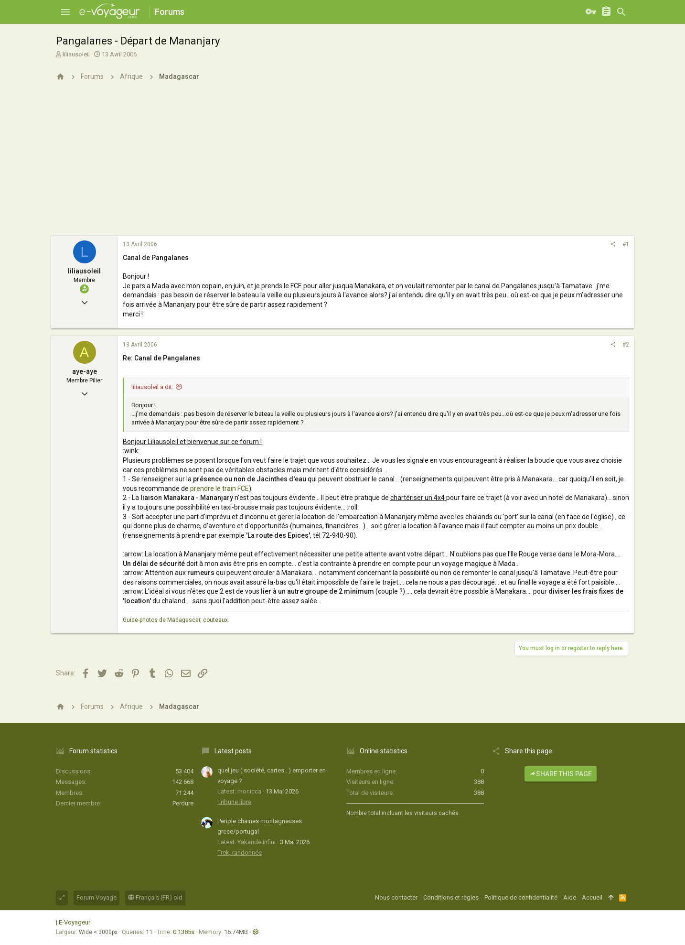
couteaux (215, 620)
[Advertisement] (342, 164)
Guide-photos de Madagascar (161, 620)
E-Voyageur (74, 922)
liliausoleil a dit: (152, 387)
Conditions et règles (451, 897)
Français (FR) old (155, 897)
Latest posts (233, 751)
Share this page (560, 774)
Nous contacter (396, 897)
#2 (625, 344)
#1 (625, 244)
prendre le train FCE (219, 488)
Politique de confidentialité (520, 897)
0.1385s (183, 931)
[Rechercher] (621, 12)
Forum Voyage (96, 897)
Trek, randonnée (239, 852)
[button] (65, 12)
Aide (569, 897)
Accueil (592, 897)
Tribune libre (234, 801)
